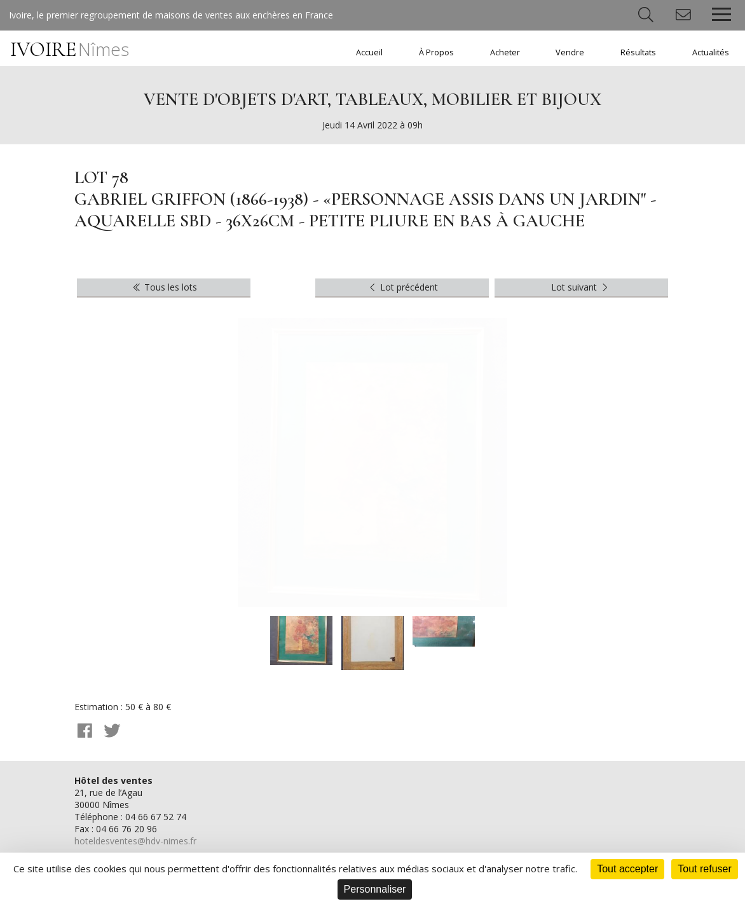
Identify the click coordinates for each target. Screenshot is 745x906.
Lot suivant (581, 287)
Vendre (570, 52)
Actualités (710, 52)
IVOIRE (69, 49)
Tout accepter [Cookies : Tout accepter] (627, 868)
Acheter (505, 52)
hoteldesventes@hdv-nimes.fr (135, 841)
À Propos (436, 52)
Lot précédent (403, 287)
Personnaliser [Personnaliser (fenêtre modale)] (375, 889)
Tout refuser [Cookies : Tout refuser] (704, 868)
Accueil (369, 52)
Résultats (638, 52)
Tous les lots (164, 287)
